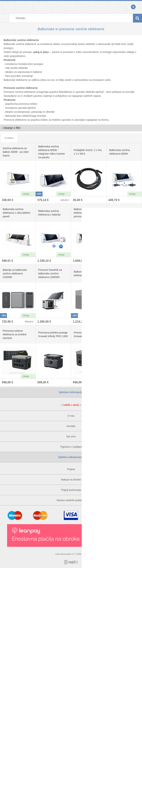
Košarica (137, 7)
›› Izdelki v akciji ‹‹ (71, 404)
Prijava (4, 7)
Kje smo (71, 436)
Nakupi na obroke (71, 479)
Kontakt (71, 426)
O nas (71, 415)
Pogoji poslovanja (71, 489)
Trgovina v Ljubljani (71, 446)
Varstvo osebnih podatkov (71, 500)
